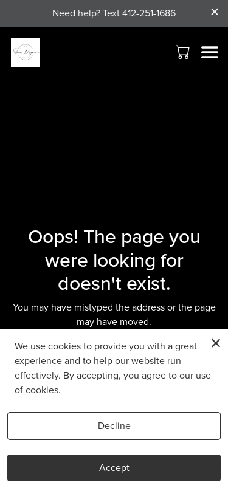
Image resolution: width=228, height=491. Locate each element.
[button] (184, 51)
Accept (114, 468)
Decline (114, 426)
